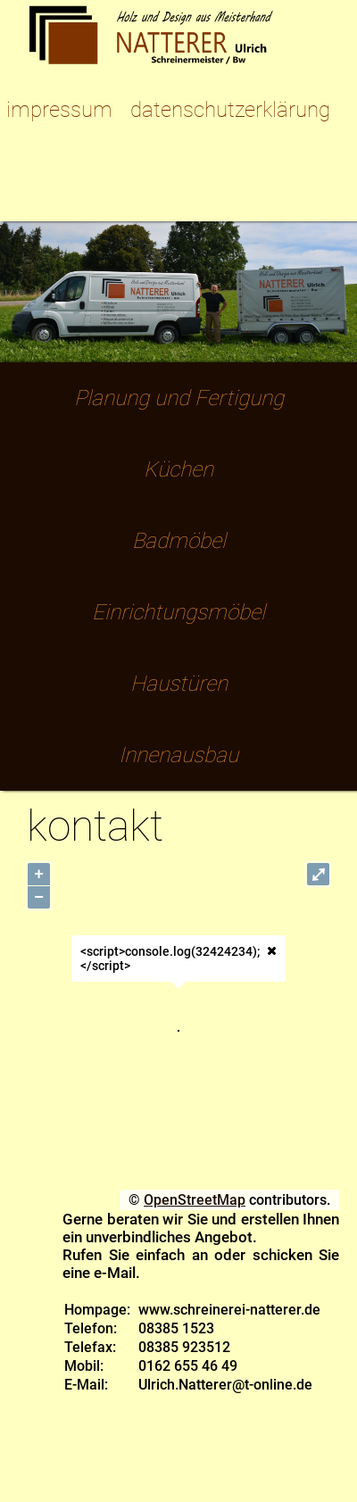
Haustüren (179, 683)
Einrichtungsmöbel (178, 612)
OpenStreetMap (194, 1199)
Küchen (178, 469)
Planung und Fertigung (179, 398)
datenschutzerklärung (230, 109)
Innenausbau (178, 755)
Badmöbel (179, 540)
